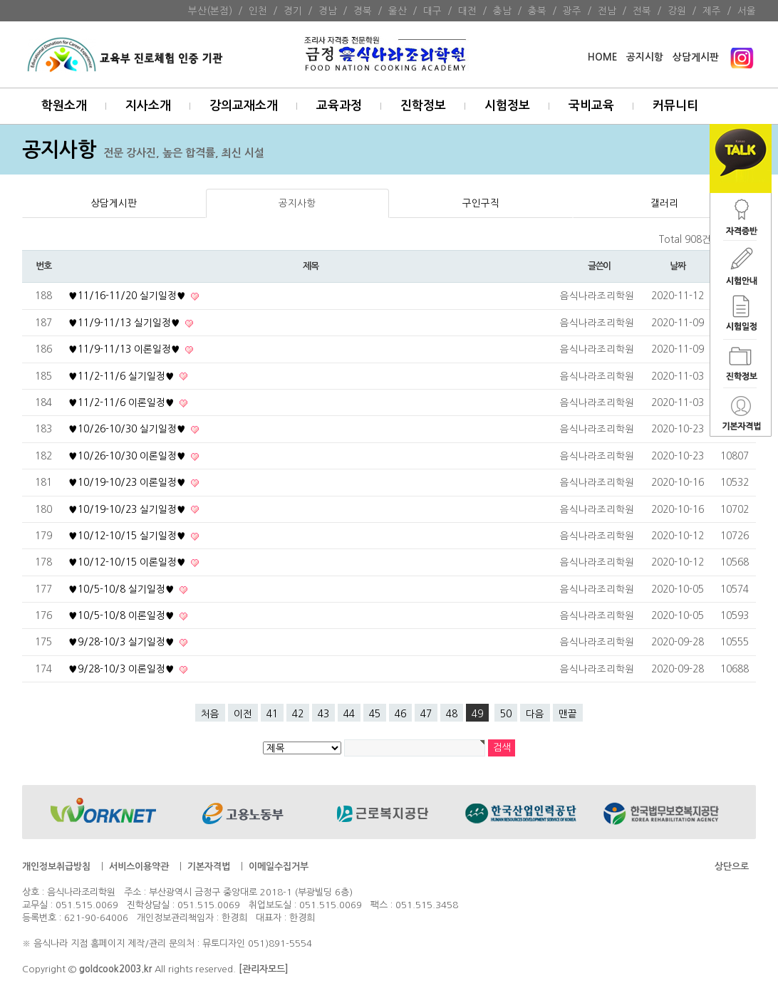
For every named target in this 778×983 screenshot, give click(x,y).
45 (374, 714)
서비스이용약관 (139, 866)
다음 (535, 714)
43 (323, 714)
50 (506, 714)
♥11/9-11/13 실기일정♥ (125, 323)
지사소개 (148, 106)
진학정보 (423, 106)
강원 (677, 11)
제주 (711, 11)
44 (349, 714)
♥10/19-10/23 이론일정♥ (128, 482)
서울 (746, 11)
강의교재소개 (243, 106)
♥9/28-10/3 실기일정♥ (122, 642)
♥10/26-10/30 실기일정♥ (128, 429)
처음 (210, 714)
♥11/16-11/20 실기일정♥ (128, 296)
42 (298, 714)
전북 (642, 11)
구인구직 (480, 203)
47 (426, 714)
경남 (327, 11)
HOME (602, 57)
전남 (607, 11)
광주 (572, 11)
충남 (502, 11)
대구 (432, 11)
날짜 (677, 266)
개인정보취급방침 (56, 866)
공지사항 (297, 203)
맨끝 (568, 714)
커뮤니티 (675, 106)
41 (272, 714)
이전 (243, 714)
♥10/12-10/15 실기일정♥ (128, 536)
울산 (397, 11)
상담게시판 (696, 57)
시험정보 (507, 106)
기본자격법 (208, 866)
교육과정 (339, 106)
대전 (467, 11)
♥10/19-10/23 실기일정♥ (128, 509)
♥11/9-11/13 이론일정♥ (125, 349)
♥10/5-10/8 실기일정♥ (122, 589)
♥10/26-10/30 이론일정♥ (128, 456)
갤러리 (664, 203)
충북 (537, 11)
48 (451, 714)
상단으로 (732, 866)
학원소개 (64, 106)
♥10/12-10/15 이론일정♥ (128, 562)
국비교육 (591, 106)
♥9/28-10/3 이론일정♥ (122, 669)
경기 (293, 11)
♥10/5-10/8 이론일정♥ (122, 615)
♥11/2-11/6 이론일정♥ (122, 402)
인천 (258, 11)
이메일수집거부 (278, 866)
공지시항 (644, 57)
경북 (362, 11)
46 (400, 714)
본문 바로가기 (0, 0)
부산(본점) (210, 11)
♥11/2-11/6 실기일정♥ (122, 376)
